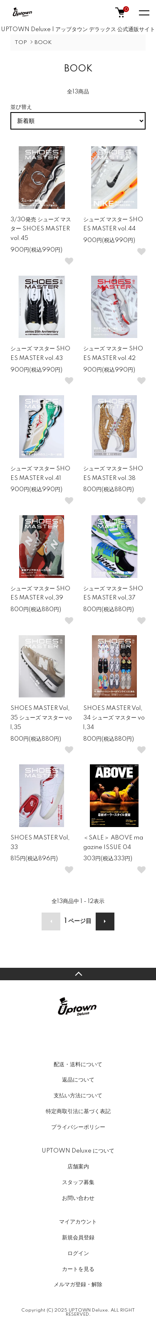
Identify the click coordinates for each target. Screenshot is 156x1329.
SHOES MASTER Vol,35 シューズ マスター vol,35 (41, 717)
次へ (105, 921)
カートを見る (78, 1269)
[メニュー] (143, 12)
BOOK (43, 42)
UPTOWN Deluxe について (78, 1151)
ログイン (78, 1253)
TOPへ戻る (78, 974)
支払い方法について (78, 1096)
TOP (21, 42)
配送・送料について (78, 1064)
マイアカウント (78, 1222)
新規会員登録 (78, 1238)
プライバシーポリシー (78, 1127)
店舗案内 (78, 1167)
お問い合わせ (78, 1198)
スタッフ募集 (78, 1182)
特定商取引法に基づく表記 (78, 1111)
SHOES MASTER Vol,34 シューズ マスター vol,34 (114, 717)
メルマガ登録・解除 (78, 1284)
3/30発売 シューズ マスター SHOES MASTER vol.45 (40, 229)
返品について (78, 1080)
